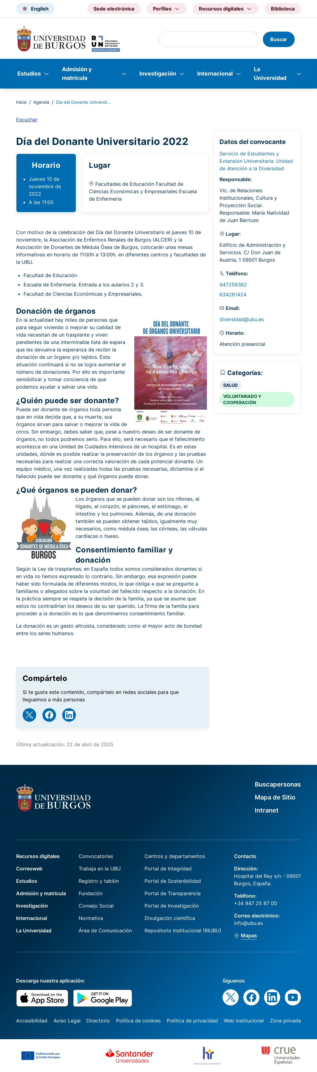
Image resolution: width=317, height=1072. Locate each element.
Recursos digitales (38, 856)
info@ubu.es (248, 923)
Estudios (29, 73)
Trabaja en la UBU (100, 868)
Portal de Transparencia (173, 893)
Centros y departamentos (175, 856)
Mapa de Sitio (275, 797)
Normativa (91, 918)
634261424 (232, 294)
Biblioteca (283, 9)
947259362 (233, 284)
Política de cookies (138, 1021)
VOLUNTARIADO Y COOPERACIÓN (242, 399)
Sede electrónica (113, 9)
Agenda (41, 102)
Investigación (157, 73)
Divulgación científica (170, 918)
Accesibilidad (31, 1021)
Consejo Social (96, 906)
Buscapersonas (278, 784)
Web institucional (244, 1021)
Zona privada (285, 1021)
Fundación (90, 893)
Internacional (215, 73)
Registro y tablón (99, 881)
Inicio (21, 102)
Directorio (98, 1021)
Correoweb (29, 868)
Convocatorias (96, 856)
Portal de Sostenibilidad (173, 881)
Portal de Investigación (172, 906)
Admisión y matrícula (77, 73)
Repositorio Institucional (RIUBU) (183, 930)
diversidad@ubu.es (241, 319)
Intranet (267, 810)
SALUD (230, 385)
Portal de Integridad (168, 868)
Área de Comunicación (105, 930)
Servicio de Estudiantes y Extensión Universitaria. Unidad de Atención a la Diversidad (256, 161)
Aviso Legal (67, 1021)
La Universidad (270, 73)
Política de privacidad (192, 1021)
